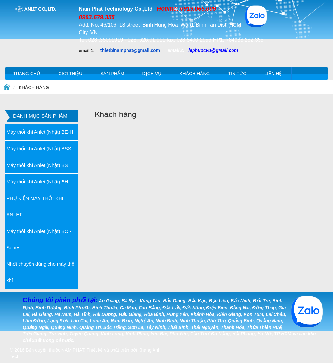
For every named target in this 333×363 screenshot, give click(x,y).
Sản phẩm (112, 73)
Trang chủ (26, 73)
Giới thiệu (70, 73)
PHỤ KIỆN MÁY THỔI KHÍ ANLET (35, 206)
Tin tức (237, 73)
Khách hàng (195, 73)
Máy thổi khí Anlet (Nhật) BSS (39, 148)
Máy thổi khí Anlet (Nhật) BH (37, 181)
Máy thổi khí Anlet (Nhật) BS (37, 165)
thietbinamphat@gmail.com (130, 50)
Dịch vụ (152, 73)
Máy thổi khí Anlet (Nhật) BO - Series (39, 239)
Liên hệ (273, 73)
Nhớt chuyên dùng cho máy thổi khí (41, 272)
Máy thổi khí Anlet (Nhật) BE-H (40, 132)
